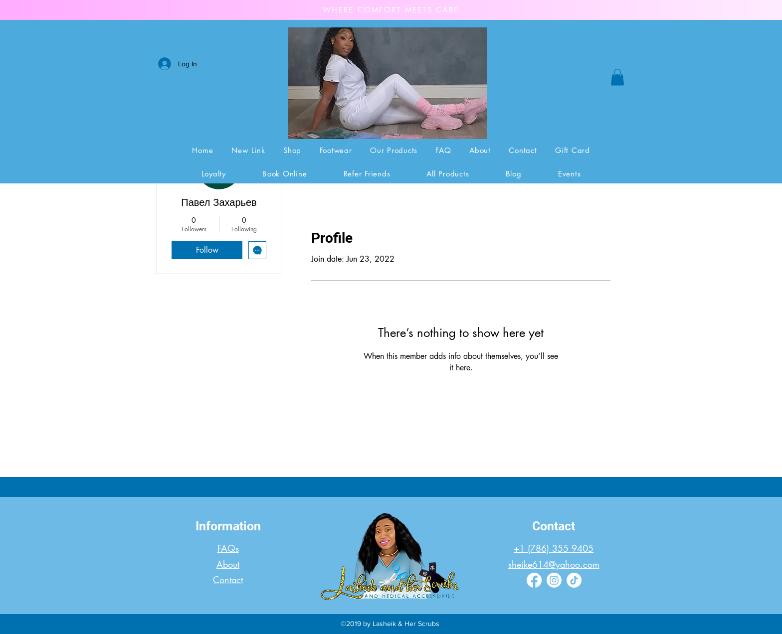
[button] (617, 77)
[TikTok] (574, 580)
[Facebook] (534, 580)
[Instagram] (554, 580)
